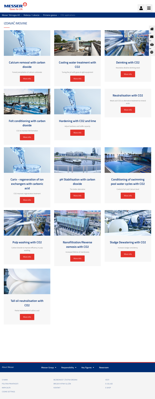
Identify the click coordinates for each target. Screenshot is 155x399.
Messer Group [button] (48, 367)
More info (27, 78)
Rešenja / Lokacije (31, 15)
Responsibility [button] (68, 367)
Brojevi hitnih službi (62, 384)
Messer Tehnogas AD (11, 15)
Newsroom (104, 367)
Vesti (107, 380)
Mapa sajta (6, 387)
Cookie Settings (8, 391)
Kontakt (57, 387)
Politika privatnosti (10, 384)
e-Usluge (109, 384)
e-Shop (108, 387)
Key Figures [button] (87, 367)
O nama (5, 380)
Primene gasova (50, 15)
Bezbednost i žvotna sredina (65, 380)
